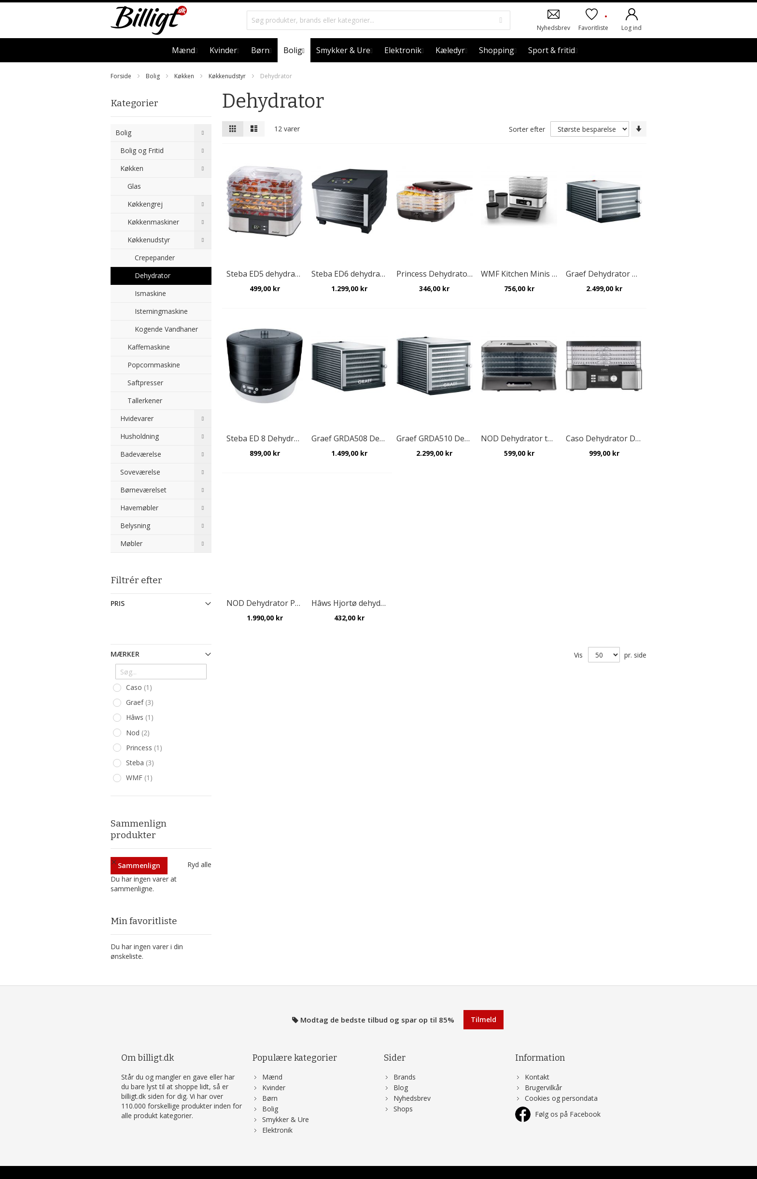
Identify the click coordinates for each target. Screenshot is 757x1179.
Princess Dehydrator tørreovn (450, 273)
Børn (270, 1079)
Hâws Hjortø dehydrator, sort (364, 603)
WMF (140, 777)
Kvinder (273, 1069)
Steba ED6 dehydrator (351, 273)
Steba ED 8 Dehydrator (267, 438)
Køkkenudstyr (228, 76)
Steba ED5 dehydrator (266, 273)
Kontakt (537, 1058)
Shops (403, 1090)
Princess (145, 748)
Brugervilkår (543, 1069)
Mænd (272, 1058)
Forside (122, 76)
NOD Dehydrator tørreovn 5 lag (538, 438)
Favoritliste (593, 23)
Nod (139, 733)
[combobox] (379, 20)
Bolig (153, 76)
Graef (141, 702)
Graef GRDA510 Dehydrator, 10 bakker (466, 438)
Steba (141, 762)
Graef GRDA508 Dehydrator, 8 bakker (379, 438)
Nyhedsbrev (553, 27)
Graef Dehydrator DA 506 (612, 273)
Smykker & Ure (285, 1101)
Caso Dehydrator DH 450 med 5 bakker (636, 438)
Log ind (631, 27)
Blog (400, 1069)
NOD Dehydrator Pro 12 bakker (283, 603)
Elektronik (277, 1111)
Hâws (141, 717)
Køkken (185, 76)
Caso (140, 687)
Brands (404, 1058)
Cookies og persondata (561, 1079)
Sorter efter (527, 129)
